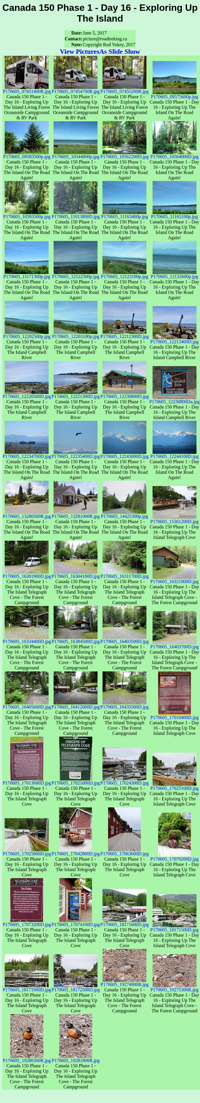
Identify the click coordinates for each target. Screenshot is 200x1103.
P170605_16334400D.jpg (27, 639)
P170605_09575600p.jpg (174, 94)
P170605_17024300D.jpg (124, 780)
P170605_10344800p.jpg (75, 154)
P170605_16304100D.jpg (76, 574)
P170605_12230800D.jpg (124, 394)
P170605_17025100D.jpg (174, 786)
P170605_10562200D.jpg (124, 154)
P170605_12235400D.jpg (76, 454)
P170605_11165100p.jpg (174, 214)
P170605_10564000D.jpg (174, 154)
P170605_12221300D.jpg (76, 394)
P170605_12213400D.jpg (174, 339)
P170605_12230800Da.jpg (174, 399)
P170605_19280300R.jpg (27, 1058)
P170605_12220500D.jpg (27, 394)
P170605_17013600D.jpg (27, 780)
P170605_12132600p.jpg (174, 274)
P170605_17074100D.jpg (76, 922)
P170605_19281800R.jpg (76, 1058)
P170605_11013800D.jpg (76, 214)
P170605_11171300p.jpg (26, 274)
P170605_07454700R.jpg (76, 89)
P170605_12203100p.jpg (75, 334)
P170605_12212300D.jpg (124, 334)
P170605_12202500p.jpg (26, 334)
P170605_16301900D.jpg (27, 574)
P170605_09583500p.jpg (26, 154)
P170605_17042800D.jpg (76, 851)
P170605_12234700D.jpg (27, 454)
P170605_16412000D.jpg (76, 704)
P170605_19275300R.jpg (175, 987)
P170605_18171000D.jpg (124, 922)
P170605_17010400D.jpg (174, 715)
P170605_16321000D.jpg (174, 579)
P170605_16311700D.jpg (124, 574)
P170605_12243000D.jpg (124, 454)
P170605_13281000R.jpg (76, 514)
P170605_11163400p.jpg (124, 214)
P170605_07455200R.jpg (124, 89)
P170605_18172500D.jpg (76, 987)
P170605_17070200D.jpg (174, 856)
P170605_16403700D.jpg (174, 644)
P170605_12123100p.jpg (124, 274)
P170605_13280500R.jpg (27, 514)
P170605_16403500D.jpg (124, 639)
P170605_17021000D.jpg (76, 780)
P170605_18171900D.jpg (27, 987)
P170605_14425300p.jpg (124, 514)
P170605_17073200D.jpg (27, 922)
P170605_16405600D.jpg (27, 704)
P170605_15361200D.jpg (174, 519)
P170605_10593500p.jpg (26, 214)
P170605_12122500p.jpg (75, 274)
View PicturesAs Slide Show (100, 51)
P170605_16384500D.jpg (76, 639)
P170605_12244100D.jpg (174, 454)
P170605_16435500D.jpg (124, 704)
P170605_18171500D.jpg (174, 927)
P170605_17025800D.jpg (27, 851)
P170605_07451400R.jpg (27, 89)
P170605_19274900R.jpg (124, 982)
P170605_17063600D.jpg (124, 851)
